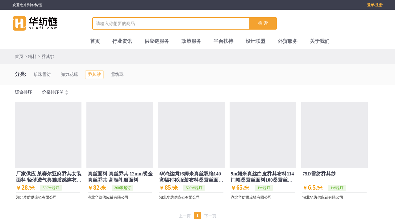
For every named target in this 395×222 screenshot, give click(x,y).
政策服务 (191, 41)
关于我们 (320, 41)
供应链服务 (156, 41)
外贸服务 (287, 41)
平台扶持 (223, 41)
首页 (95, 41)
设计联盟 (255, 41)
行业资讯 (122, 41)
